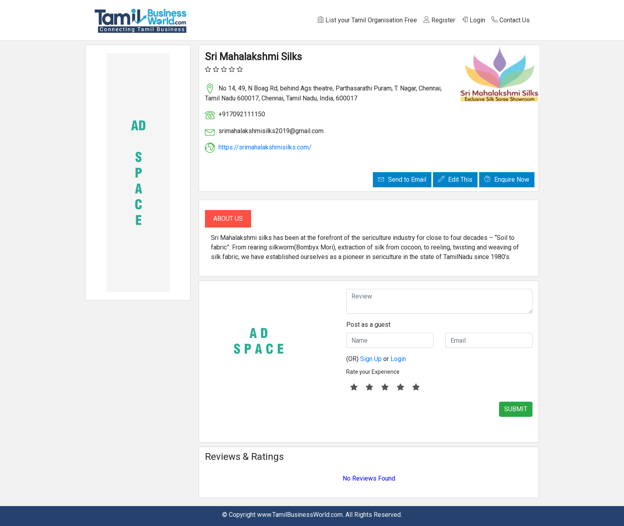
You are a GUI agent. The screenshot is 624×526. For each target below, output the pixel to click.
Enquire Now (506, 179)
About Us (228, 218)
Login (473, 20)
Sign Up (371, 359)
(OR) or (376, 359)
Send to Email (402, 179)
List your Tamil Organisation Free (367, 20)
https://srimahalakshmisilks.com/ (265, 147)
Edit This (455, 179)
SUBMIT (515, 409)
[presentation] (406, 417)
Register (439, 20)
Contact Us (510, 20)
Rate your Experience (373, 372)
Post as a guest (368, 324)
